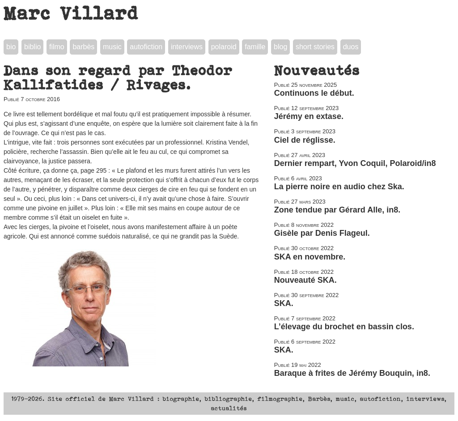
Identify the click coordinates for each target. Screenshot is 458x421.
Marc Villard (71, 13)
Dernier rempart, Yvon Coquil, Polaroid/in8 (355, 163)
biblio (32, 47)
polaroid (224, 47)
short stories (315, 47)
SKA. (283, 303)
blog (280, 47)
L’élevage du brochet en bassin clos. (344, 326)
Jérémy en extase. (309, 116)
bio (11, 47)
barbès (83, 47)
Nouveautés (317, 70)
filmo (56, 47)
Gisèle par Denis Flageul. (322, 233)
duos (351, 47)
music (112, 47)
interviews (187, 47)
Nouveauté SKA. (305, 280)
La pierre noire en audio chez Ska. (339, 186)
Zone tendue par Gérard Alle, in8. (337, 209)
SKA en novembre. (309, 256)
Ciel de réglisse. (304, 140)
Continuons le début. (314, 93)
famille (255, 47)
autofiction (146, 47)
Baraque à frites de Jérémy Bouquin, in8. (352, 373)
